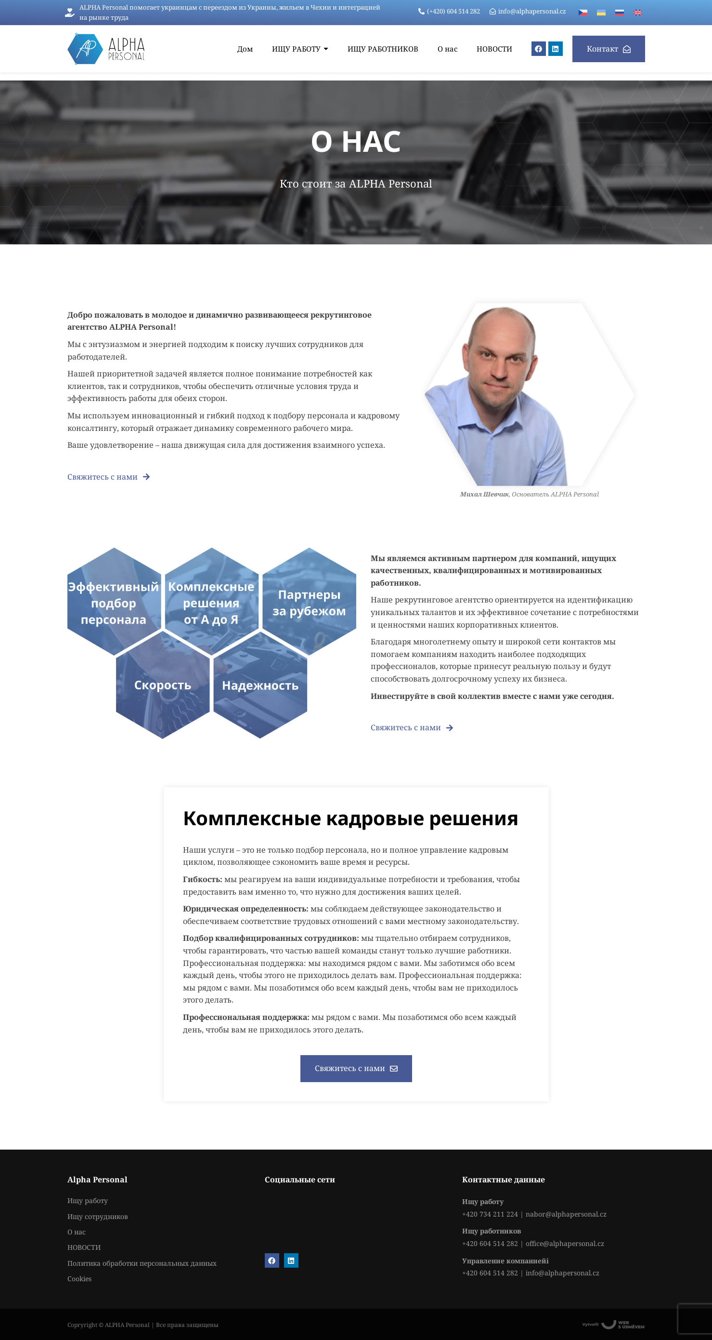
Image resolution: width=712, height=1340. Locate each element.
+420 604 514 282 (490, 1243)
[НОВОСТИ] (494, 49)
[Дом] (245, 49)
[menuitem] (583, 13)
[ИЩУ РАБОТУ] (300, 49)
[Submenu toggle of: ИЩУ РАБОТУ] (326, 49)
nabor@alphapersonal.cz (566, 1214)
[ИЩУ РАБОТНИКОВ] (383, 49)
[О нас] (447, 49)
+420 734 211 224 (490, 1214)
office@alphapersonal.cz (565, 1243)
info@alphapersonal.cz (562, 1272)
